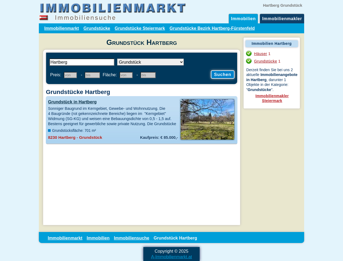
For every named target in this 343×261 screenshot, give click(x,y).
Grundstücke (96, 28)
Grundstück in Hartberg (72, 101)
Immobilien (243, 18)
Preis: (55, 74)
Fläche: (110, 74)
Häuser (260, 54)
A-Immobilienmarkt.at (171, 256)
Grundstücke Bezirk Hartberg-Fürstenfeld (212, 28)
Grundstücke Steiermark (140, 28)
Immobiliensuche (131, 237)
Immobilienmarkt (61, 28)
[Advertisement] (141, 184)
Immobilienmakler (282, 18)
